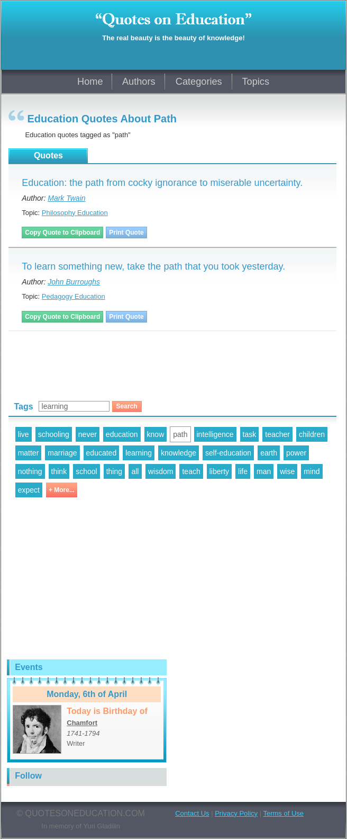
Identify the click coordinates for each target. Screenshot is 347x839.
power (296, 453)
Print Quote (126, 232)
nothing (30, 471)
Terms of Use (283, 813)
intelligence (215, 434)
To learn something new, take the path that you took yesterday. (153, 266)
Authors (139, 81)
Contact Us (192, 813)
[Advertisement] (132, 361)
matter (28, 453)
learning (138, 453)
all (135, 471)
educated (101, 453)
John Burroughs (74, 282)
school (86, 471)
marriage (62, 453)
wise (287, 471)
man (264, 471)
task (250, 434)
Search (127, 406)
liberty (219, 471)
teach (191, 471)
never (87, 434)
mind (311, 471)
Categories (199, 81)
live (23, 434)
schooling (53, 434)
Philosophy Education (75, 213)
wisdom (160, 471)
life (243, 471)
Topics (255, 81)
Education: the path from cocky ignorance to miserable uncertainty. (162, 182)
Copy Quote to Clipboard (62, 232)
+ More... (62, 490)
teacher (277, 434)
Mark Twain (66, 198)
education (122, 434)
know (156, 434)
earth (268, 453)
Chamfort (82, 723)
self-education (228, 453)
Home (90, 81)
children (312, 434)
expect (29, 490)
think (59, 471)
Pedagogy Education (73, 296)
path (180, 434)
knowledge (178, 453)
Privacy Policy (236, 813)
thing (114, 471)
